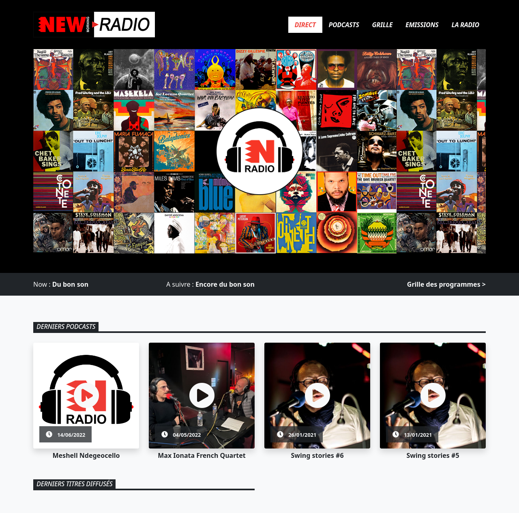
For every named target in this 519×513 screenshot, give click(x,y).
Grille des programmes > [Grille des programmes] (446, 284)
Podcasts (344, 24)
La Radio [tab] (465, 24)
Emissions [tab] (421, 24)
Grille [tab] (382, 24)
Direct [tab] (305, 24)
